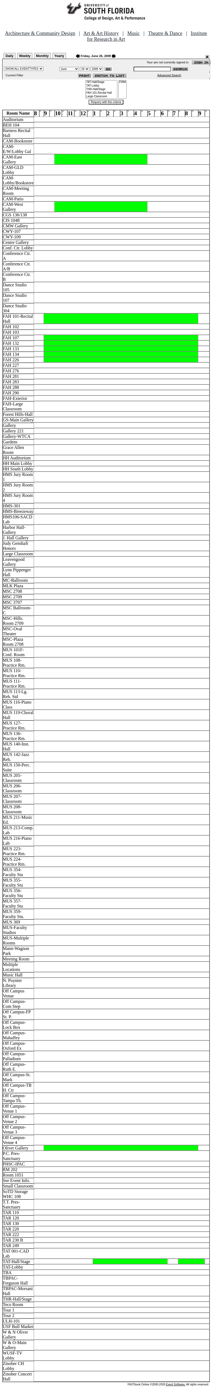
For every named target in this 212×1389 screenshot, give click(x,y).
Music (133, 33)
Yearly (59, 56)
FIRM (122, 82)
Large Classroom (101, 96)
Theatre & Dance (165, 33)
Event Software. (176, 1384)
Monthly (42, 56)
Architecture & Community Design (40, 33)
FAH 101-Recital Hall (101, 93)
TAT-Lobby (101, 86)
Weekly (24, 56)
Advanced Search (169, 75)
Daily (10, 56)
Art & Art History (101, 33)
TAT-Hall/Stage (101, 82)
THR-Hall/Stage (101, 89)
